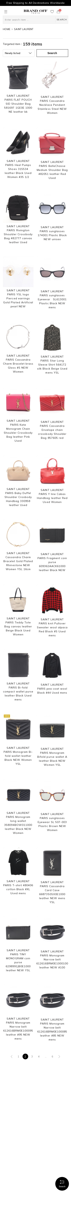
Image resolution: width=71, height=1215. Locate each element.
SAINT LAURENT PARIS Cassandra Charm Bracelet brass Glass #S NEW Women (18, 363)
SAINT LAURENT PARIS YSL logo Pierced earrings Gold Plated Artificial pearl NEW (18, 298)
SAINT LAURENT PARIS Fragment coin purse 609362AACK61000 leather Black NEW (52, 562)
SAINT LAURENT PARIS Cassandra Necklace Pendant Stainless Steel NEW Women (52, 105)
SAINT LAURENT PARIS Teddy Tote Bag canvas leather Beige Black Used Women (18, 626)
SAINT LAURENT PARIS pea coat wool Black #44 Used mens (52, 688)
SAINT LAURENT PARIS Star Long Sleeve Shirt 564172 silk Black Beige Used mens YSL (52, 364)
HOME (6, 29)
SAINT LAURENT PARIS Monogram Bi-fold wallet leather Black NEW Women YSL (18, 756)
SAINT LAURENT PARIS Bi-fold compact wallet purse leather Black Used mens (18, 691)
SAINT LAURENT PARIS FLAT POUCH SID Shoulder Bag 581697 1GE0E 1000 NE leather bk (18, 103)
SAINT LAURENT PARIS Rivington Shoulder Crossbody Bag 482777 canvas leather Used (18, 234)
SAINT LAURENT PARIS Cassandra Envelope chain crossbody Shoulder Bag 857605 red (52, 430)
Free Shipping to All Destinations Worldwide (35, 3)
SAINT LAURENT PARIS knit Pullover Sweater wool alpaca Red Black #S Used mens (52, 627)
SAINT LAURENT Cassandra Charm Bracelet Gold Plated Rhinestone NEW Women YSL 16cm (18, 561)
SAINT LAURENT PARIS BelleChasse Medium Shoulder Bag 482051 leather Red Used (52, 170)
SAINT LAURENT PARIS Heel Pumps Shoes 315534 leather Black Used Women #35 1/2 (18, 169)
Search (62, 1184)
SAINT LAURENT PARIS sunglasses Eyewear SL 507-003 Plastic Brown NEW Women (52, 822)
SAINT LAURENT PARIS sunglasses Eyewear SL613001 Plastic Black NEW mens (52, 299)
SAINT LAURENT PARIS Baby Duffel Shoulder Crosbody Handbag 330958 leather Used (18, 497)
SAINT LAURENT (23, 29)
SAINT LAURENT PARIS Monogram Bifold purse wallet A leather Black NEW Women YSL (52, 756)
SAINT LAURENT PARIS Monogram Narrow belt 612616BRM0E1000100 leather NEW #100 (52, 959)
